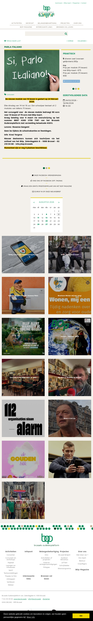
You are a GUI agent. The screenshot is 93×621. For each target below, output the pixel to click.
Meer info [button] (31, 617)
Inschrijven (58, 3)
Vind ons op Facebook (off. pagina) (46, 181)
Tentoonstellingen (11, 573)
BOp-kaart (67, 3)
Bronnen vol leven (64, 27)
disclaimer (46, 599)
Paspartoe (76, 3)
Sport (11, 570)
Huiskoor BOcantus (64, 558)
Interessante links (44, 27)
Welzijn (11, 585)
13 (46, 218)
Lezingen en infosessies (11, 566)
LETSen (64, 562)
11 (38, 218)
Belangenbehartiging (47, 23)
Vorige (70, 41)
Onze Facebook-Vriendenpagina (46, 175)
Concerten (11, 555)
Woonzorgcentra (64, 568)
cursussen (10, 94)
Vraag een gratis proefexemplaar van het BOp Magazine (46, 186)
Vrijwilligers (82, 564)
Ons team (82, 558)
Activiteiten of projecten (46, 558)
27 (47, 224)
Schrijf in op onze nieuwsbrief (46, 191)
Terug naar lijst (12, 41)
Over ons (77, 23)
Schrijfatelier (64, 565)
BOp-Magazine (26, 27)
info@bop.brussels (34, 599)
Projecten (65, 23)
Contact (83, 3)
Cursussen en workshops (10, 558)
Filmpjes (46, 567)
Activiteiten (17, 23)
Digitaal (11, 562)
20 (46, 221)
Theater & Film (11, 576)
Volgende (82, 41)
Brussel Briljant (64, 555)
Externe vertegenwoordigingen (48, 563)
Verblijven (11, 582)
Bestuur (82, 561)
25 (38, 224)
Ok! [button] (81, 616)
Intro (46, 555)
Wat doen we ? (82, 555)
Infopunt (30, 23)
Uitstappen (10, 579)
